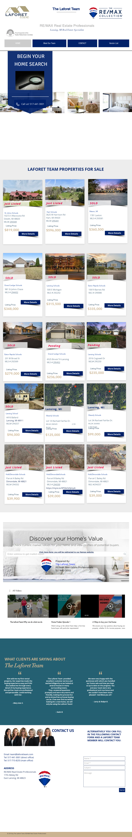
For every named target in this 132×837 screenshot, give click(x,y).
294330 (56, 484)
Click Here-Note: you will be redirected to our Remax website (66, 552)
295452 (56, 362)
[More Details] (28, 234)
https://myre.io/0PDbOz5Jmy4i (60, 488)
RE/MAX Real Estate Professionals (67, 26)
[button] (15, 591)
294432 (14, 292)
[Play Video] (28, 606)
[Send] (122, 790)
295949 (13, 221)
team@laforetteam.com (21, 754)
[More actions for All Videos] (15, 591)
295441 (55, 220)
